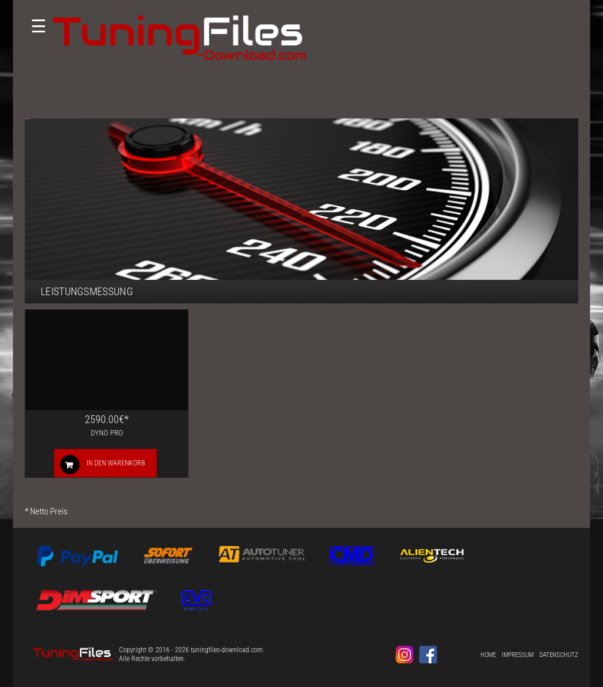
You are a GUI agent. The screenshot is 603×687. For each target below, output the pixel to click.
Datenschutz (558, 655)
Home (488, 655)
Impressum (518, 655)
